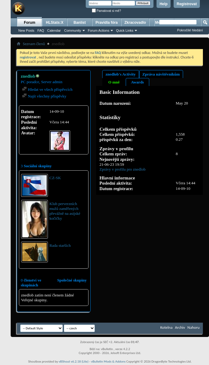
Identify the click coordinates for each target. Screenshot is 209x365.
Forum (29, 22)
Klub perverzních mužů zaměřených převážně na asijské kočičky (64, 211)
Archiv (180, 327)
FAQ (41, 30)
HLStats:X (54, 22)
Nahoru (193, 327)
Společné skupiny (72, 280)
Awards (137, 82)
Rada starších (60, 245)
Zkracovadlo (135, 22)
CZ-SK (55, 177)
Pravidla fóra (106, 22)
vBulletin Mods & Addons (108, 361)
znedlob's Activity (121, 74)
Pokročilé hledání (190, 30)
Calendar (54, 30)
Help (164, 4)
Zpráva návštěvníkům (161, 74)
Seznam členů (34, 43)
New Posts (26, 30)
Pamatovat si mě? (106, 10)
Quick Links (124, 30)
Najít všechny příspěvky (44, 96)
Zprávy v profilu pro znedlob (122, 169)
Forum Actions (98, 30)
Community (72, 30)
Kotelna (166, 327)
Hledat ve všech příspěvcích (47, 89)
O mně (114, 82)
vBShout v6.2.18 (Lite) (73, 361)
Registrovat (187, 4)
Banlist (80, 22)
